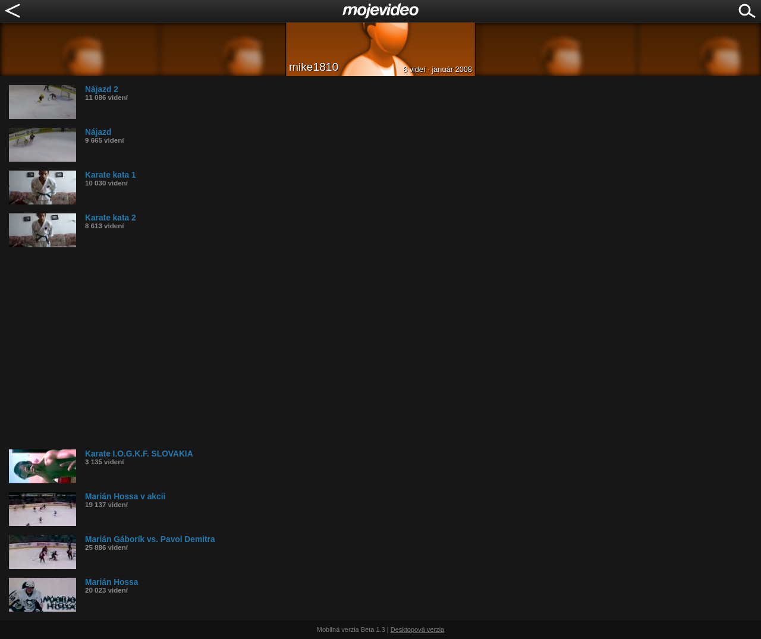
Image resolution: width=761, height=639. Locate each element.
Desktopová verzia (418, 629)
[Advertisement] (365, 348)
